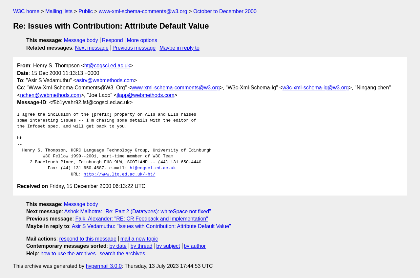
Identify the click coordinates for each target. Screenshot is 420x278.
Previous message (134, 48)
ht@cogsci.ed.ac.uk (107, 65)
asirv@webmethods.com (105, 80)
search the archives (122, 253)
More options (142, 40)
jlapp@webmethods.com (145, 95)
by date (117, 246)
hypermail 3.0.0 (103, 266)
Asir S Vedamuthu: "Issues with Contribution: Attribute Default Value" (151, 226)
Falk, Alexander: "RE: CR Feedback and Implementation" (141, 218)
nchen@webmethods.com (50, 95)
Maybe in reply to (179, 48)
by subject (168, 246)
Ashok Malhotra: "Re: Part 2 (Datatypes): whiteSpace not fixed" (137, 211)
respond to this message (87, 239)
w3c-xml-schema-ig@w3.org (316, 87)
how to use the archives (68, 253)
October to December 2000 (225, 11)
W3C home (26, 11)
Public (85, 11)
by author (195, 246)
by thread (142, 246)
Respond (112, 40)
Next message (92, 48)
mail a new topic (139, 239)
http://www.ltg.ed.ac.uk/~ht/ (119, 174)
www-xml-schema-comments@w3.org (143, 11)
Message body (81, 40)
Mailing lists (59, 11)
